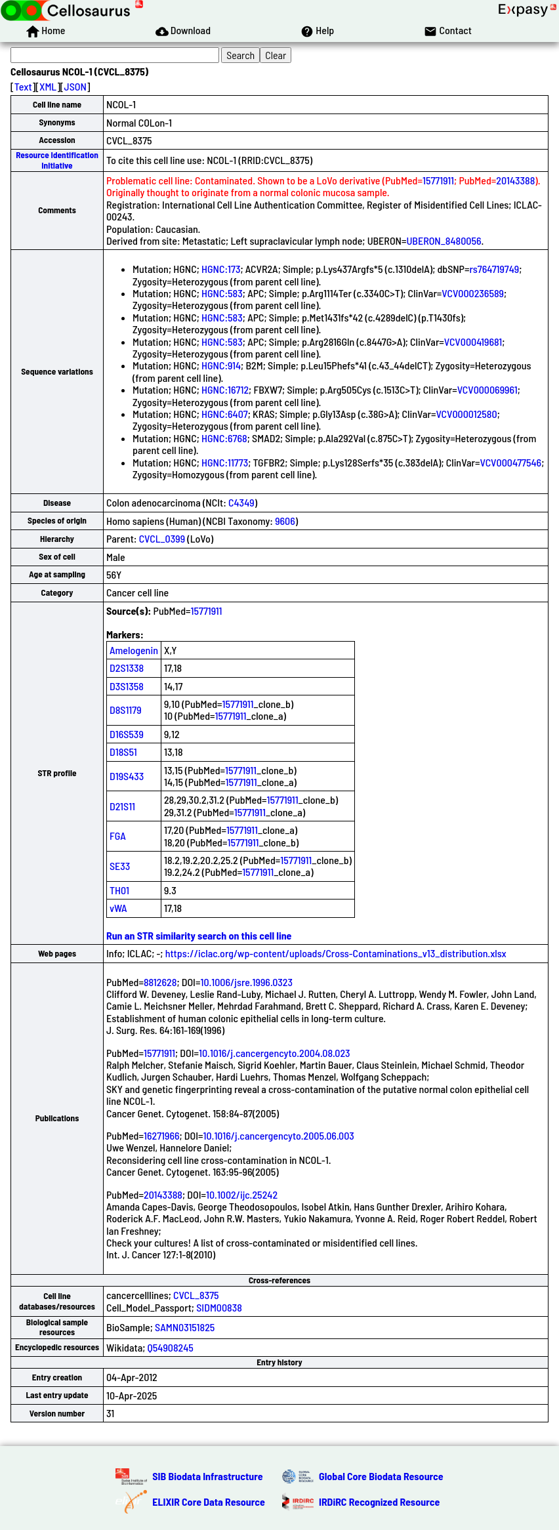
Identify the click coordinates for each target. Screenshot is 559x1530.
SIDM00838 (219, 1307)
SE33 (120, 865)
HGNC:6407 (224, 413)
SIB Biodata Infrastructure (207, 1476)
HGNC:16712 (225, 389)
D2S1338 (127, 667)
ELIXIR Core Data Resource (208, 1501)
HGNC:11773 (224, 462)
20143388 (515, 180)
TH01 (119, 890)
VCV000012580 (466, 413)
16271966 (162, 1135)
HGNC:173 (220, 268)
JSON (75, 86)
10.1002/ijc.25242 (242, 1194)
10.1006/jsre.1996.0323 (246, 982)
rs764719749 (494, 268)
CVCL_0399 (162, 538)
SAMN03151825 (185, 1327)
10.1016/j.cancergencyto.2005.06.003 (278, 1135)
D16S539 (127, 734)
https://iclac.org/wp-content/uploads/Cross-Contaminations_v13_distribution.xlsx (336, 953)
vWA (118, 907)
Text (23, 86)
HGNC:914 (221, 365)
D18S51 (123, 751)
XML (47, 86)
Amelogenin (134, 650)
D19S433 (127, 776)
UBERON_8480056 (443, 240)
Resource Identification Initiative (57, 160)
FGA (118, 835)
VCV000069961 (487, 389)
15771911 (438, 180)
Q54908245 (171, 1347)
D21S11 (122, 806)
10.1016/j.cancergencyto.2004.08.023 (274, 1052)
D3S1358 (127, 686)
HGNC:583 (222, 293)
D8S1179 (126, 709)
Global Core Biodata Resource (381, 1476)
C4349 (241, 502)
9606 (285, 520)
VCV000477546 (511, 462)
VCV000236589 (473, 293)
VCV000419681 (473, 341)
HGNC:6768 (224, 438)
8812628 (160, 982)
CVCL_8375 (196, 1295)
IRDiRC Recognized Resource (379, 1501)
